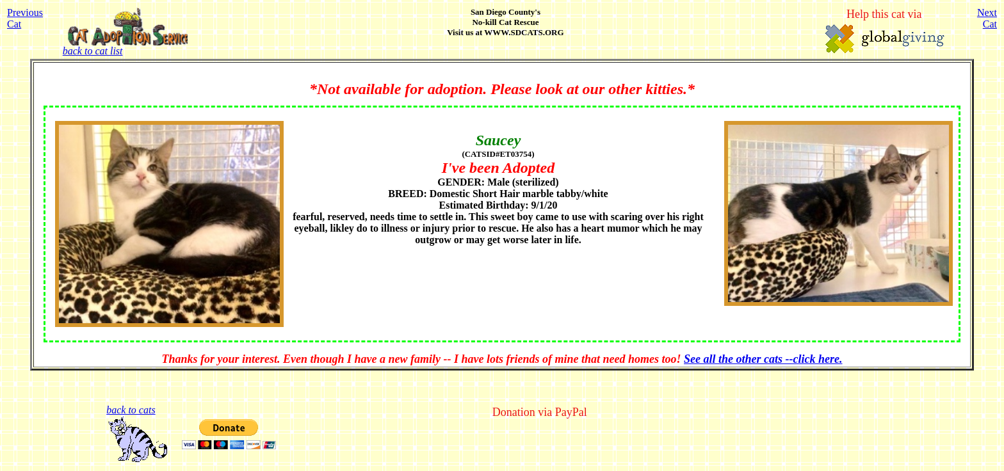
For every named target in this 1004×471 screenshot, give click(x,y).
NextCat (987, 18)
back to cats (130, 409)
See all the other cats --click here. (763, 359)
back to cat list (125, 46)
